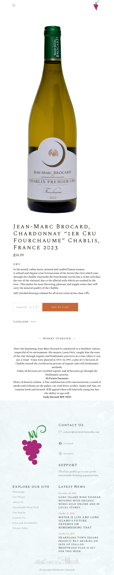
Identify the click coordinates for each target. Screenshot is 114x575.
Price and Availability (24, 523)
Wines (33, 321)
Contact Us (18, 518)
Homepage (18, 492)
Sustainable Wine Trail (25, 507)
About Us (17, 502)
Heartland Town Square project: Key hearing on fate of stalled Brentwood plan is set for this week (78, 544)
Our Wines (18, 497)
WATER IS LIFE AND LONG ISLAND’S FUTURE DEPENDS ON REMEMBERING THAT (78, 522)
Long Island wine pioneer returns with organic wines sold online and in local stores (79, 502)
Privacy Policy (20, 528)
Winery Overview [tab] (57, 338)
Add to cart (60, 307)
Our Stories (19, 513)
